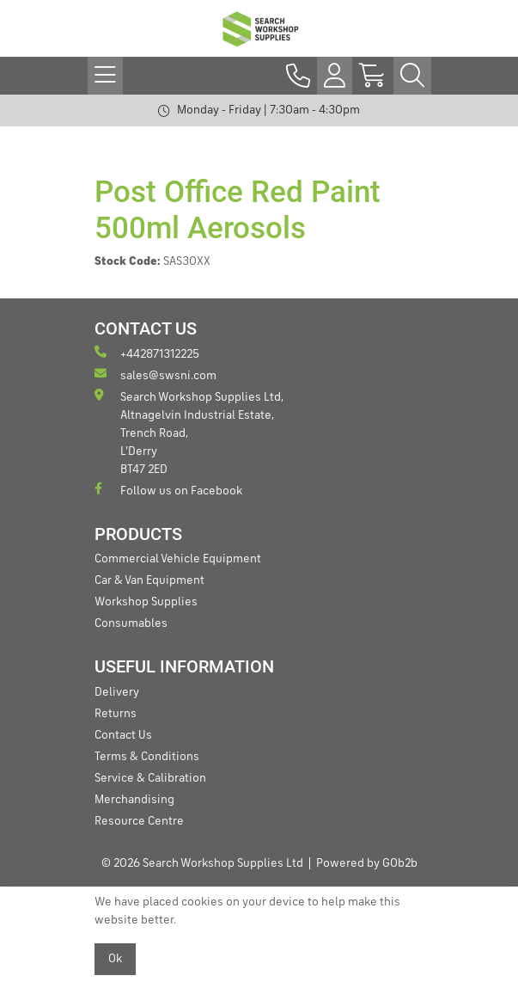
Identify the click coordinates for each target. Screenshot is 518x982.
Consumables (131, 623)
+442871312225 (146, 353)
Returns (115, 714)
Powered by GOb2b (366, 863)
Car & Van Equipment (149, 580)
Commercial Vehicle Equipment (177, 559)
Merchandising (134, 800)
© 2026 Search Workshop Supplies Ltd (202, 863)
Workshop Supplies (146, 602)
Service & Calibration (150, 778)
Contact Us (123, 735)
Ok (115, 959)
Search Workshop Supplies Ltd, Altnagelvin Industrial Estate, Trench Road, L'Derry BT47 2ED (188, 432)
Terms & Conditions (146, 757)
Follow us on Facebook (168, 489)
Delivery (116, 692)
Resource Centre (139, 821)
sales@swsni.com (155, 374)
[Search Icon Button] (412, 76)
